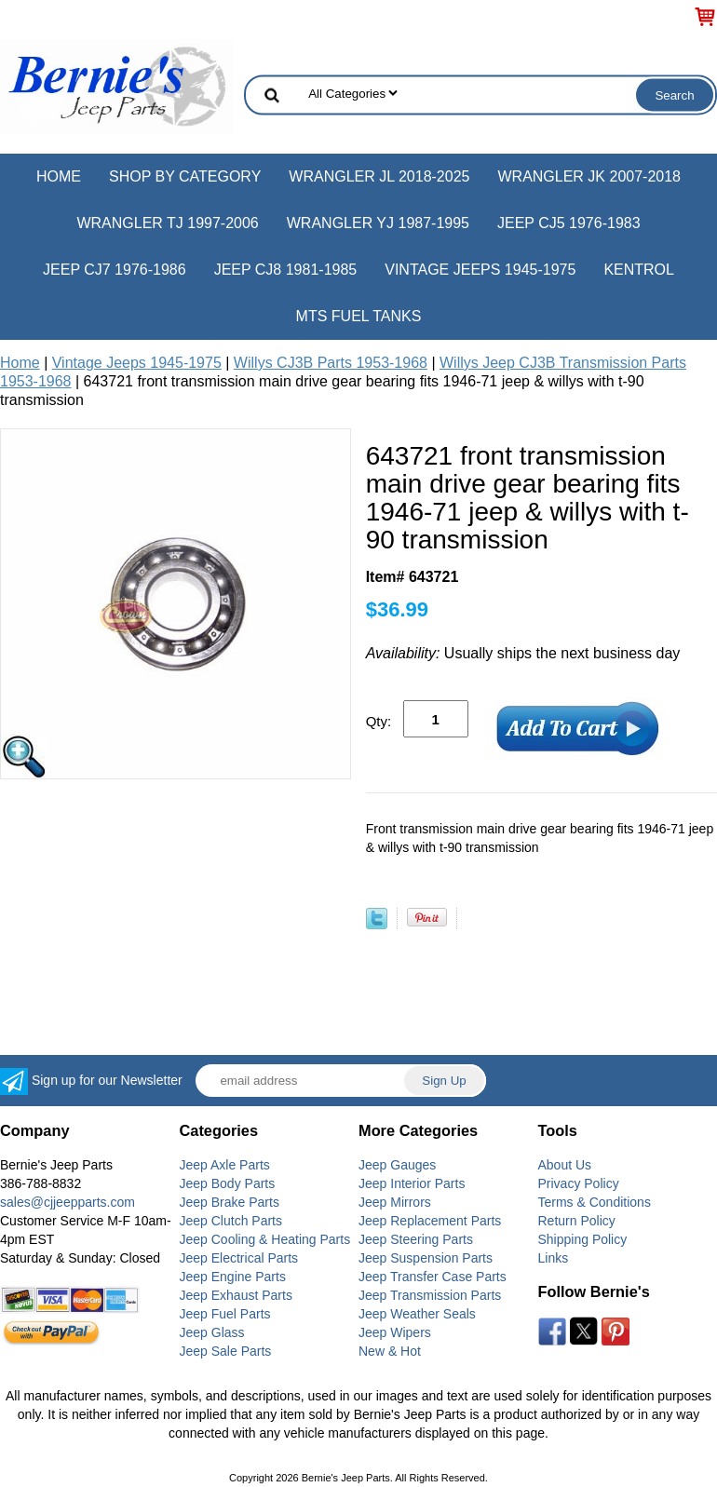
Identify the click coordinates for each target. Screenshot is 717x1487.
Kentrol (638, 269)
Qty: (379, 721)
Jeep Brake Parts (229, 1202)
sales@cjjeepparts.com (67, 1202)
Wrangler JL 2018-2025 (379, 176)
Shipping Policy (583, 1239)
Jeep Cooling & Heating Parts (265, 1239)
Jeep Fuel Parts (225, 1313)
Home (58, 176)
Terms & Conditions (594, 1202)
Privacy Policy (578, 1183)
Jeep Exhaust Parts (236, 1295)
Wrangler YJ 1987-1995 (378, 223)
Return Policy (577, 1220)
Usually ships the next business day (523, 653)
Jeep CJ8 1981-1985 (286, 269)
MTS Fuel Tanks (359, 316)
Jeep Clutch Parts (231, 1220)
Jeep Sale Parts (226, 1351)
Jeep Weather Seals (417, 1313)
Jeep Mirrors (394, 1202)
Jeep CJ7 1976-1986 (114, 269)
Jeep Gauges (397, 1164)
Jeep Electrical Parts (239, 1257)
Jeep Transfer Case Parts (432, 1276)
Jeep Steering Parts (415, 1239)
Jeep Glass (212, 1332)
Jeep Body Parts (228, 1183)
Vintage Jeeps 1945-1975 (480, 269)
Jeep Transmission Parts (429, 1295)
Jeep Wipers (394, 1332)
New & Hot (389, 1351)
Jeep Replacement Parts (429, 1220)
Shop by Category (185, 176)
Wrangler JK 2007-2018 (589, 176)
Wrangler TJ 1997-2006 (167, 223)
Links (553, 1257)
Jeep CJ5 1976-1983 (569, 223)
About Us (565, 1164)
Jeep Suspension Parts (425, 1257)
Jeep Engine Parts (233, 1276)
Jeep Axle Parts (225, 1164)
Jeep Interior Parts (411, 1183)
